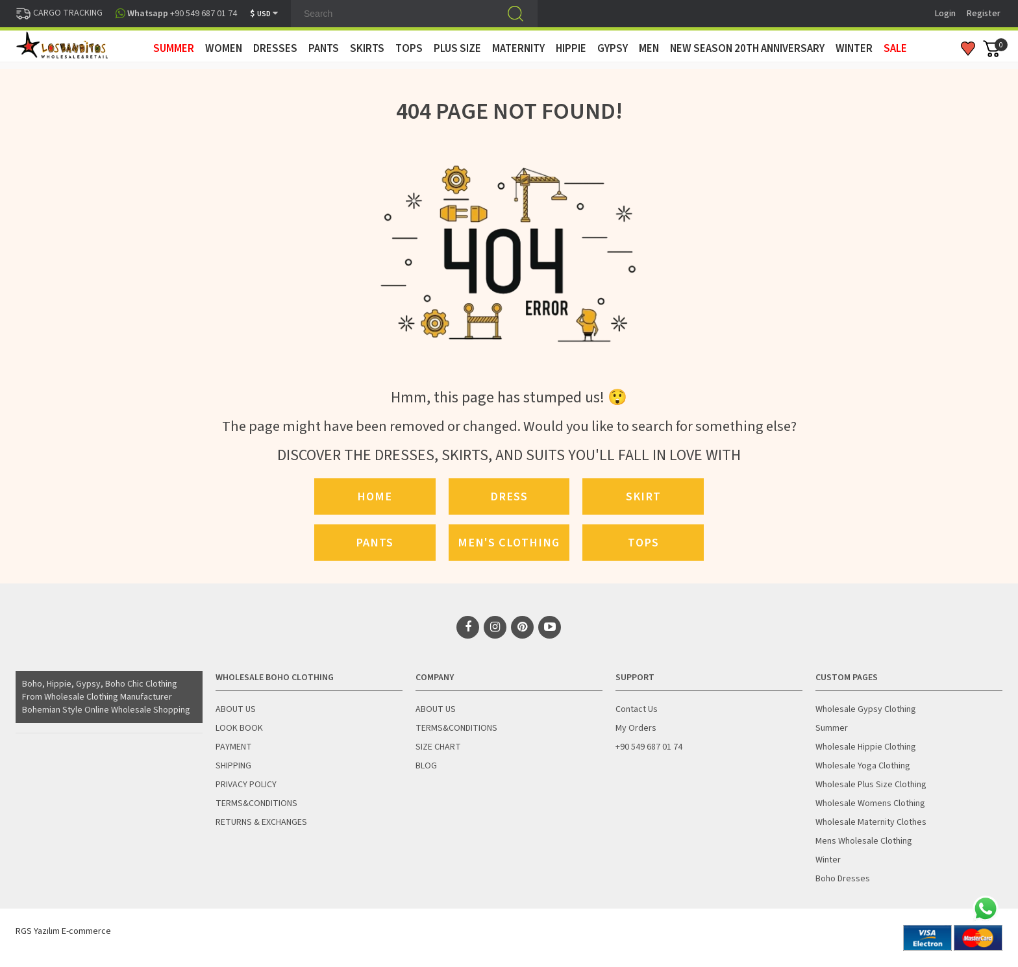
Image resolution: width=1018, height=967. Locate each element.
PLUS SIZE (457, 48)
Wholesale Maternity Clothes (870, 822)
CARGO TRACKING (59, 12)
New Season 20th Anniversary (747, 48)
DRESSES (275, 48)
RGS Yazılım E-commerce (63, 931)
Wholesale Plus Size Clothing (870, 784)
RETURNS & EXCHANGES (261, 822)
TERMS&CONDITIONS (256, 803)
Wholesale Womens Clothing (870, 803)
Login (945, 13)
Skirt (643, 496)
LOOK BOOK (239, 728)
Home (374, 496)
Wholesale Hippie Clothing (865, 747)
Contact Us (636, 709)
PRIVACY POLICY (246, 784)
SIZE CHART (438, 747)
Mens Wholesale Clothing (863, 841)
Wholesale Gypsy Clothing (865, 709)
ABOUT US (236, 709)
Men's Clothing (509, 542)
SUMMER (173, 48)
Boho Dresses (842, 878)
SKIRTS (367, 48)
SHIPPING (233, 765)
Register (983, 13)
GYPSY (612, 48)
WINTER (854, 48)
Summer (831, 728)
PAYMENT (234, 747)
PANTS (323, 48)
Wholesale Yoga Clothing (862, 765)
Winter (828, 859)
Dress (509, 496)
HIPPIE (571, 48)
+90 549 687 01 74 (648, 747)
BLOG (426, 765)
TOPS (409, 48)
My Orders (635, 728)
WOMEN (223, 48)
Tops (643, 542)
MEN (649, 48)
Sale (895, 48)
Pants (374, 542)
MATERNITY (518, 48)
